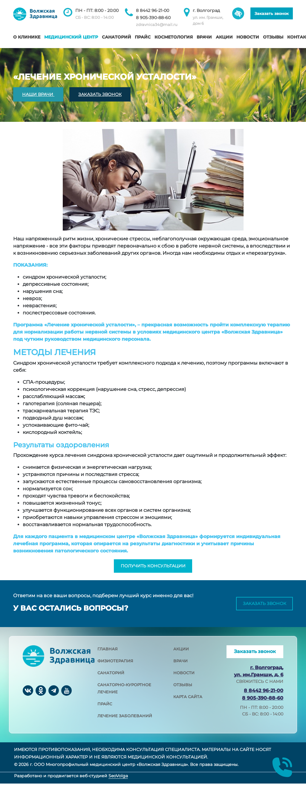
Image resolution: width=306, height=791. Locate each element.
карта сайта (187, 704)
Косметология (173, 37)
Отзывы (273, 37)
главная (107, 656)
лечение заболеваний (124, 723)
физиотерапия (115, 668)
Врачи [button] (204, 37)
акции (181, 656)
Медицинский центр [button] (71, 37)
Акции (224, 37)
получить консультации (153, 569)
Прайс (143, 37)
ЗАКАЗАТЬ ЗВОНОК (100, 94)
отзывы (182, 692)
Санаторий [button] (116, 37)
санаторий (110, 680)
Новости (247, 37)
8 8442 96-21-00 (152, 10)
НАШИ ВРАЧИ (38, 94)
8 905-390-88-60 (153, 17)
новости (184, 680)
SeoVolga (118, 783)
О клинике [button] (26, 37)
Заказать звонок (272, 13)
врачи (180, 668)
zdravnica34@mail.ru (157, 24)
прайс (104, 711)
